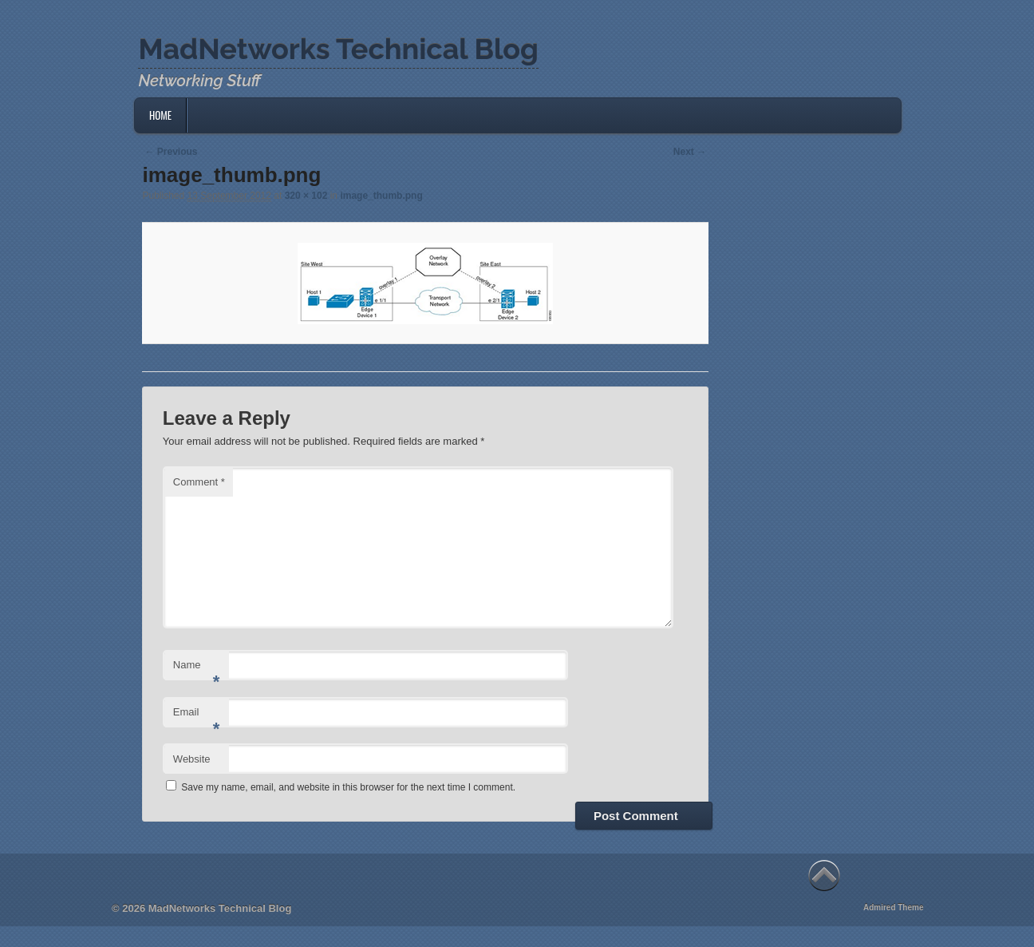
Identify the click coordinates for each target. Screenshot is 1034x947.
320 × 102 (306, 195)
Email (196, 716)
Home (160, 115)
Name (196, 669)
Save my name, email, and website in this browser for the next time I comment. (348, 787)
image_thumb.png (381, 195)
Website (192, 759)
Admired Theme (893, 907)
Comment (199, 482)
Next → (689, 151)
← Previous (170, 151)
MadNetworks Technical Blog (338, 48)
